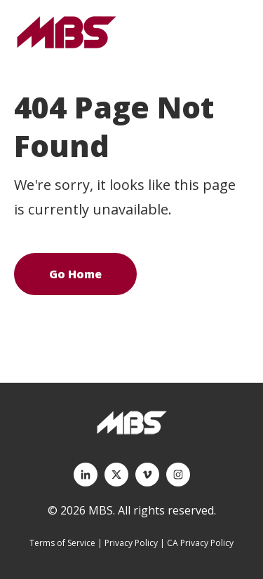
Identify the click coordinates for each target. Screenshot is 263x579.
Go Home (75, 274)
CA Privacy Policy (200, 543)
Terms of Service (62, 543)
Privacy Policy (131, 543)
